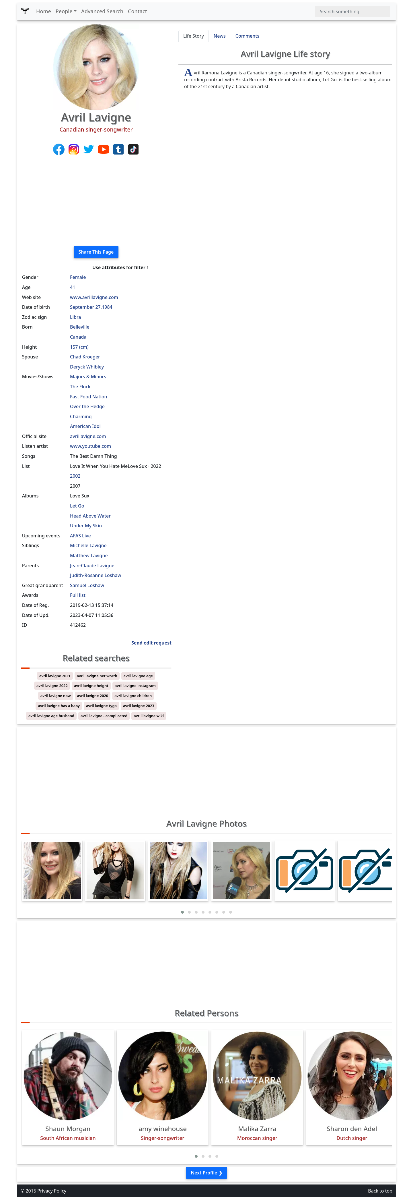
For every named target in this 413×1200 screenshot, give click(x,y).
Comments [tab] (247, 36)
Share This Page (96, 252)
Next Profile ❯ (206, 1173)
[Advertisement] (96, 201)
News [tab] (220, 36)
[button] (182, 912)
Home (43, 11)
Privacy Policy (51, 1191)
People (64, 11)
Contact (137, 11)
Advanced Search (102, 11)
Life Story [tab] (193, 36)
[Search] (352, 11)
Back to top (380, 1191)
